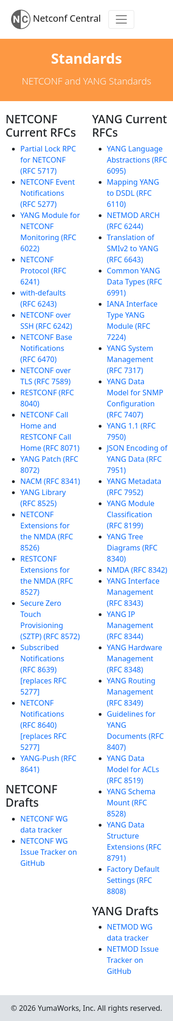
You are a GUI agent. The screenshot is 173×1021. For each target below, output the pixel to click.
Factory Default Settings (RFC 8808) (133, 880)
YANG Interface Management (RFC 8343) (133, 592)
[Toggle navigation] (121, 19)
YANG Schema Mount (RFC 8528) (131, 802)
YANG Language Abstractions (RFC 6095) (137, 160)
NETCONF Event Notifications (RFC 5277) (47, 193)
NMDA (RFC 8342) (137, 570)
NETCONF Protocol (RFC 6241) (43, 270)
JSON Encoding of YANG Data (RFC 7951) (137, 459)
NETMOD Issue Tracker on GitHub (133, 960)
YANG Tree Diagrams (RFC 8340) (132, 548)
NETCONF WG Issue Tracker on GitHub (48, 852)
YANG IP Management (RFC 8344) (130, 625)
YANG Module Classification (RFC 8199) (131, 514)
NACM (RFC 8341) (50, 481)
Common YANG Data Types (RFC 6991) (134, 282)
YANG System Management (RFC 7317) (130, 359)
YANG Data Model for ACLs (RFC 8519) (133, 769)
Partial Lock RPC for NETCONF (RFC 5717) (48, 160)
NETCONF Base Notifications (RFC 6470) (46, 348)
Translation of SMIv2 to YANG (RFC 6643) (133, 248)
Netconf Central (56, 19)
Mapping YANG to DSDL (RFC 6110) (133, 193)
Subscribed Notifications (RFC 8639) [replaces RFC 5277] (43, 669)
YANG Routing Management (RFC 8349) (131, 692)
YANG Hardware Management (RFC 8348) (134, 658)
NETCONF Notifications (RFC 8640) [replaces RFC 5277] (43, 725)
